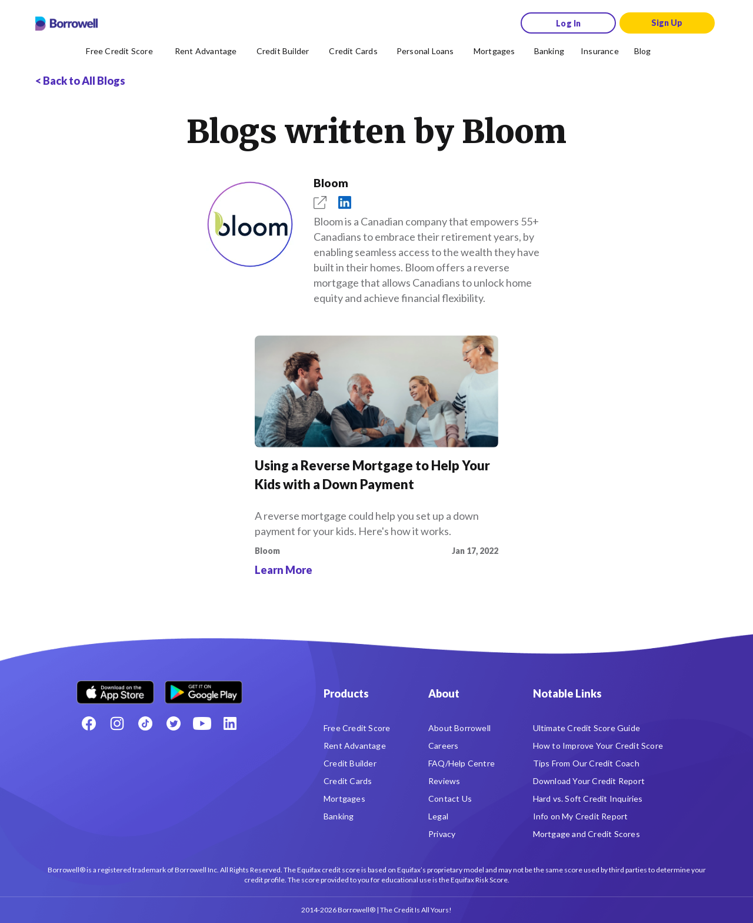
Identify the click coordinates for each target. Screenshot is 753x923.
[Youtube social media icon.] (202, 723)
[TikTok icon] (145, 723)
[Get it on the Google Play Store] (203, 687)
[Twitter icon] (173, 723)
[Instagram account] (117, 723)
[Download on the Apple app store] (115, 687)
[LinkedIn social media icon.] (230, 723)
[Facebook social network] (89, 723)
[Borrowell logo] (66, 23)
